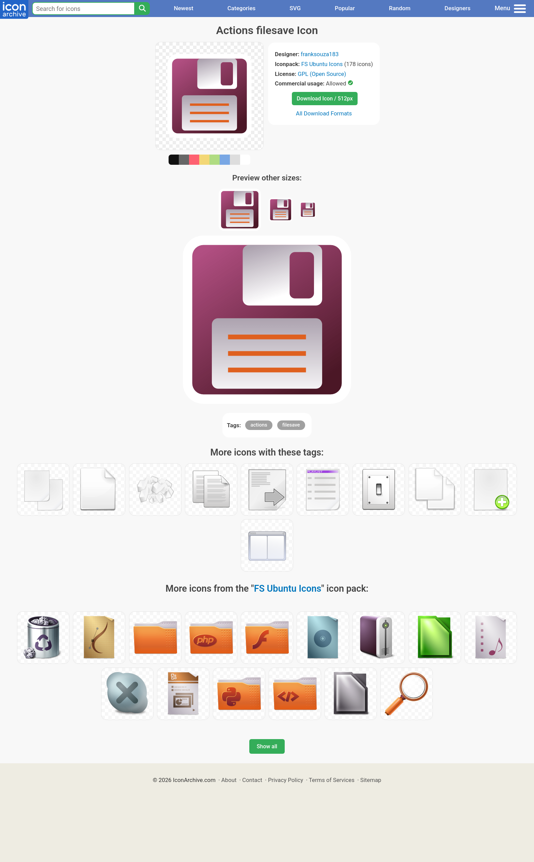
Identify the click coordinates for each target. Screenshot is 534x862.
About (229, 780)
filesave (291, 425)
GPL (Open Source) (322, 73)
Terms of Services (332, 780)
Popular (345, 8)
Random (399, 8)
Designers (457, 8)
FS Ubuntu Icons (322, 64)
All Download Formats (324, 113)
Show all (267, 746)
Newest (183, 8)
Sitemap (370, 780)
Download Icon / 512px (324, 98)
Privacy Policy (285, 780)
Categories (241, 8)
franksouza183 (320, 54)
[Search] (142, 8)
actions (258, 425)
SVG (295, 8)
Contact (252, 780)
